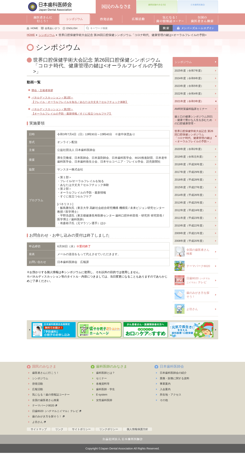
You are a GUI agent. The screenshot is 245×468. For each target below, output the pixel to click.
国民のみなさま (44, 381)
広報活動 (37, 404)
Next (215, 345)
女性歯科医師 (104, 415)
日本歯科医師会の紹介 (173, 387)
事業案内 (165, 398)
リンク (59, 444)
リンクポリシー (108, 444)
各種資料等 (102, 398)
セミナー (101, 393)
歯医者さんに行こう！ (45, 387)
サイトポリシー (81, 444)
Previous (29, 345)
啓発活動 (37, 398)
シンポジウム (47, 35)
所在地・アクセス (170, 409)
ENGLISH (71, 28)
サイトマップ (39, 444)
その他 (164, 415)
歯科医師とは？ (105, 387)
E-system (101, 409)
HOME (34, 28)
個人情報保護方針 (137, 444)
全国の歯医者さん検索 (45, 415)
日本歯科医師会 (172, 381)
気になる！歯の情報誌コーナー (51, 409)
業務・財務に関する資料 (174, 393)
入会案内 (165, 404)
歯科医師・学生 (105, 404)
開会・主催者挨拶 (42, 90)
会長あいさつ (52, 28)
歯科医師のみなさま (111, 381)
